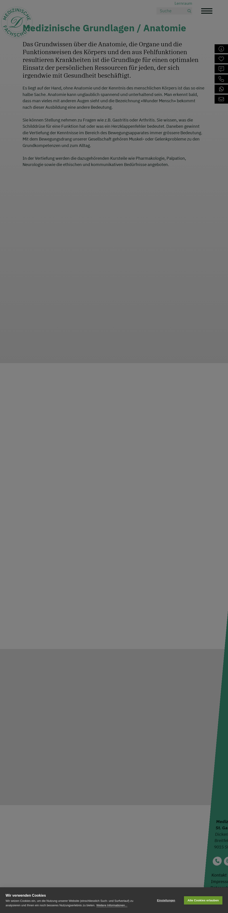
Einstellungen (166, 900)
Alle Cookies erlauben (203, 900)
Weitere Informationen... (111, 905)
